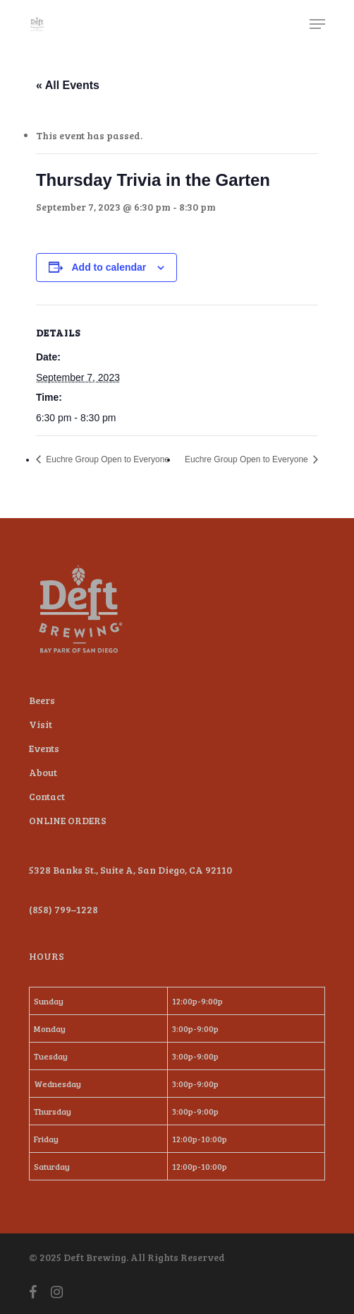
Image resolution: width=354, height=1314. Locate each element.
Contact (47, 796)
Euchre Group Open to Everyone (106, 459)
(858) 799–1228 (63, 909)
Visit (40, 724)
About (43, 772)
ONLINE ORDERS (67, 820)
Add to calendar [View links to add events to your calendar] (108, 267)
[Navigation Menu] (317, 24)
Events (44, 748)
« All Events (67, 85)
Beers (42, 700)
